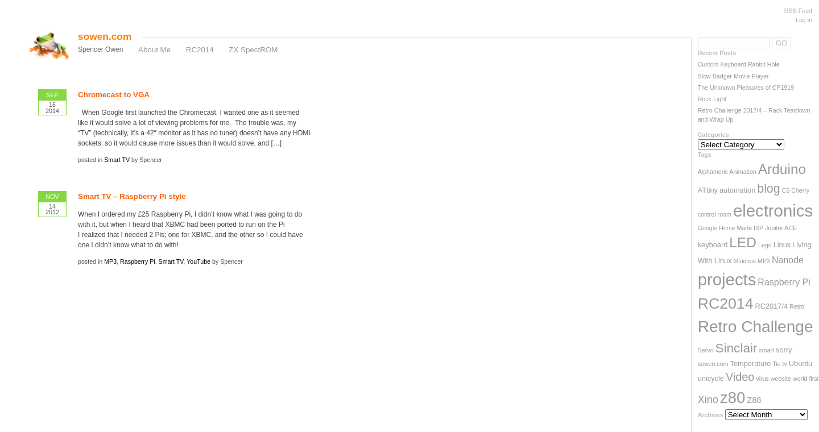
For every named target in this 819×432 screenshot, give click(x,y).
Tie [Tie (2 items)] (776, 363)
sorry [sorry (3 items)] (784, 350)
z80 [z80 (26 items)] (732, 397)
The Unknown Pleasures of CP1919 (746, 87)
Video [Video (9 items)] (740, 377)
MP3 (110, 261)
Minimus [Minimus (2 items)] (744, 260)
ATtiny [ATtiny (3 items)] (708, 190)
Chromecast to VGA (114, 94)
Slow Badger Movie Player (733, 76)
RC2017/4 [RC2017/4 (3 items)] (771, 306)
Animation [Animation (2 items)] (742, 171)
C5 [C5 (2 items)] (786, 190)
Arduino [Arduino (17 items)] (782, 169)
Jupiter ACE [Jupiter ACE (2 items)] (781, 228)
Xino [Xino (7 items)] (708, 399)
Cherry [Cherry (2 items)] (800, 190)
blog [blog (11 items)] (768, 189)
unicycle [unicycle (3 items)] (711, 378)
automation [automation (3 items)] (737, 190)
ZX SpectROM (253, 49)
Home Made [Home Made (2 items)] (735, 228)
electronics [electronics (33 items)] (773, 210)
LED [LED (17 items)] (742, 242)
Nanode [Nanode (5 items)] (788, 260)
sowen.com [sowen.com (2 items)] (713, 363)
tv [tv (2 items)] (785, 363)
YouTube (198, 261)
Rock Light (712, 98)
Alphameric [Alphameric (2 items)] (713, 171)
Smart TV (117, 159)
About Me (154, 49)
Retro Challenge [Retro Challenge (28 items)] (755, 326)
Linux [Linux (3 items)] (782, 244)
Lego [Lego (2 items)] (765, 245)
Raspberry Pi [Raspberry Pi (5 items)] (784, 282)
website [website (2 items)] (781, 378)
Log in (804, 19)
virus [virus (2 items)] (762, 378)
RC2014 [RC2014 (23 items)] (726, 303)
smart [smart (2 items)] (766, 350)
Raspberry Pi (137, 261)
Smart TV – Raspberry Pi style (132, 196)
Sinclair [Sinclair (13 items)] (736, 348)
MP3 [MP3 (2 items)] (764, 260)
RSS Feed (798, 10)
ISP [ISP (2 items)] (758, 228)
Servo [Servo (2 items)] (706, 350)
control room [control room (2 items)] (714, 214)
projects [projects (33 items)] (727, 279)
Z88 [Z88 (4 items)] (754, 400)
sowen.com (104, 36)
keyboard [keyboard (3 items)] (713, 244)
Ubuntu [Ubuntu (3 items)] (800, 363)
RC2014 (200, 49)
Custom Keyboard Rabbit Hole (739, 64)
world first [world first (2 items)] (806, 378)
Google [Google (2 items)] (707, 228)
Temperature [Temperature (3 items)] (750, 363)
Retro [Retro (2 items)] (796, 306)
